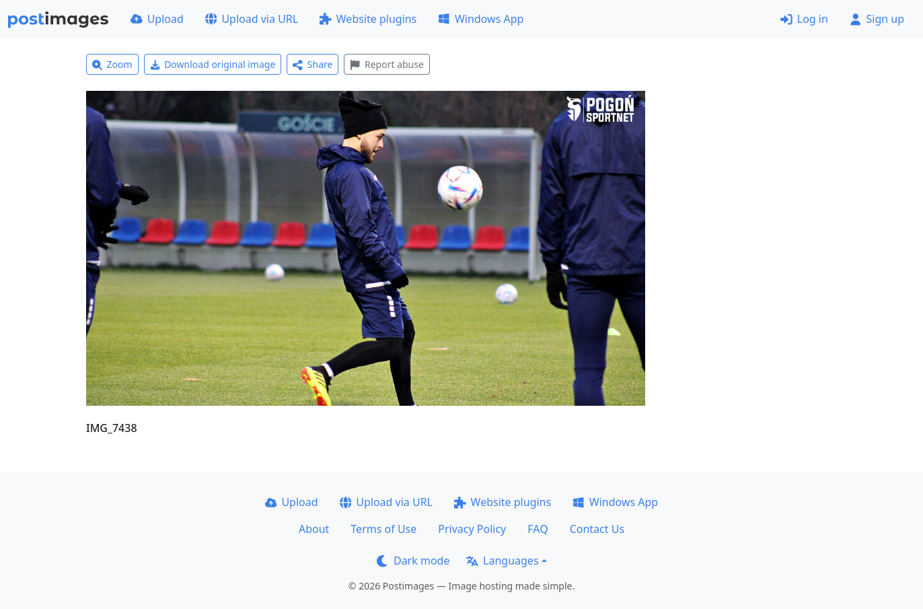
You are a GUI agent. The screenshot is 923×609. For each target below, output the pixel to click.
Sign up (877, 18)
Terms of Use (383, 529)
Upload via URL (251, 18)
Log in (804, 18)
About (314, 529)
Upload (157, 18)
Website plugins (368, 18)
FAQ (537, 529)
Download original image (213, 64)
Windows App (480, 18)
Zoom (112, 64)
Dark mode (413, 560)
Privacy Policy (472, 529)
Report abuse (386, 64)
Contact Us (597, 529)
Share (312, 64)
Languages (502, 560)
